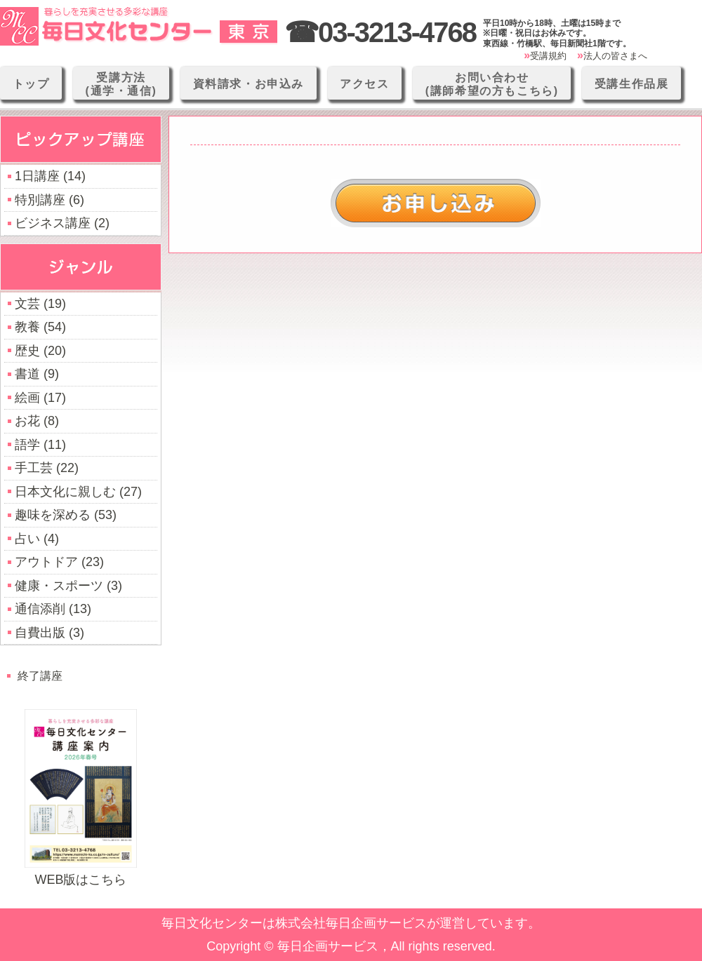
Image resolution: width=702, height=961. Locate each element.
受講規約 (548, 56)
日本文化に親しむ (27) (78, 492)
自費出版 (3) (49, 633)
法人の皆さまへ (615, 56)
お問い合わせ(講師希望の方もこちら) (492, 84)
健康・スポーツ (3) (68, 586)
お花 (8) (37, 421)
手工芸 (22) (47, 468)
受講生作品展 (632, 84)
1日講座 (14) (50, 176)
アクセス (364, 84)
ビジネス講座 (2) (62, 223)
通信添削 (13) (53, 609)
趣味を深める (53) (66, 515)
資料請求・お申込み (248, 84)
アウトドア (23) (59, 562)
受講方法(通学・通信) (121, 84)
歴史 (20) (40, 351)
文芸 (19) (40, 304)
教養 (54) (40, 327)
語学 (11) (40, 445)
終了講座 (40, 675)
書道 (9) (37, 374)
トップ (31, 84)
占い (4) (37, 539)
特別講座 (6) (49, 200)
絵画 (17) (40, 398)
